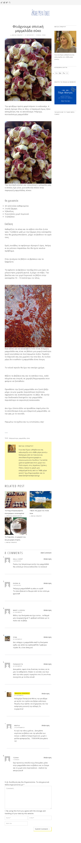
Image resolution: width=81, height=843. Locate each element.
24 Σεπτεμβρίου (19, 727)
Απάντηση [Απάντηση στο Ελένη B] (47, 583)
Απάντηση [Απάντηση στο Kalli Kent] (47, 559)
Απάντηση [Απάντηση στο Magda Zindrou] (45, 693)
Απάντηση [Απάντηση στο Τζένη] (47, 757)
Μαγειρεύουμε (13, 438)
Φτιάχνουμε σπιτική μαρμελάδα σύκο (28, 28)
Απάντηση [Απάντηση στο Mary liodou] (47, 610)
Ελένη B (16, 583)
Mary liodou (19, 610)
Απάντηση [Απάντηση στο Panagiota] (47, 664)
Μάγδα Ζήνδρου (17, 35)
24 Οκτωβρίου (17, 639)
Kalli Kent (18, 559)
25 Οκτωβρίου (18, 695)
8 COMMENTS (14, 553)
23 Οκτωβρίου (17, 612)
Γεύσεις (38, 35)
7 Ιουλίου (16, 759)
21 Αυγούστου (29, 35)
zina (15, 637)
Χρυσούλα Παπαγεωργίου (14, 516)
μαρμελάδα (22, 438)
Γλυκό (44, 35)
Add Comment (46, 553)
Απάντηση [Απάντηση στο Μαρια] (45, 725)
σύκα (28, 438)
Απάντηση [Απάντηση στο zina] (47, 637)
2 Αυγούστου (17, 561)
